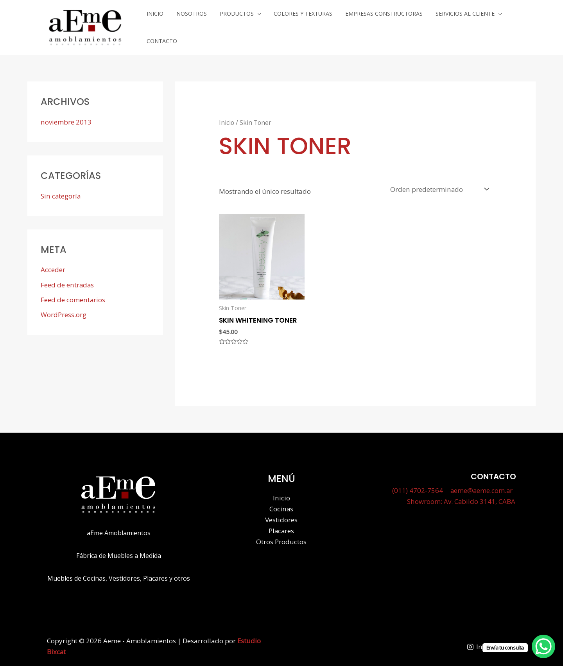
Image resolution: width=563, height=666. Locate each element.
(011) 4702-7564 (417, 486)
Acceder (53, 266)
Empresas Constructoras (364, 25)
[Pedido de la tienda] (439, 185)
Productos (230, 26)
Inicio (156, 25)
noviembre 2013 (66, 118)
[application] (247, 26)
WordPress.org (63, 311)
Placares (281, 526)
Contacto (499, 25)
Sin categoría (61, 192)
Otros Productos (281, 537)
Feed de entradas (67, 281)
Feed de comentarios (73, 296)
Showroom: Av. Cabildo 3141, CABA (462, 497)
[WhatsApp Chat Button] (543, 646)
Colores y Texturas (288, 25)
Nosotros (187, 25)
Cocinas (281, 504)
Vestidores (281, 515)
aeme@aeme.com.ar (481, 486)
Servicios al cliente (443, 26)
